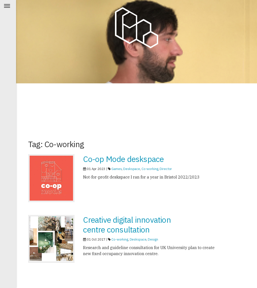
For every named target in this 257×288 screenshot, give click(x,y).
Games (116, 169)
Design (153, 239)
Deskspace (131, 169)
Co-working (150, 169)
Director (166, 169)
